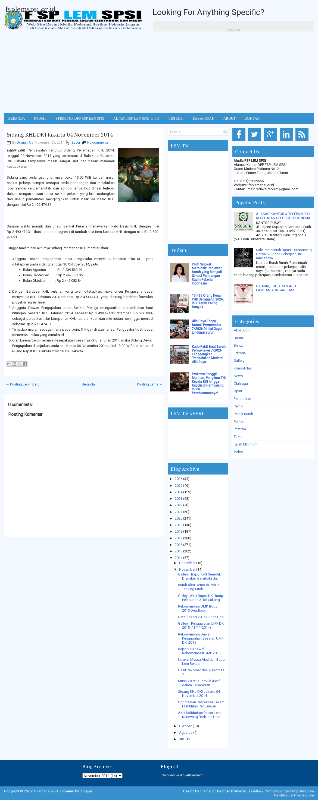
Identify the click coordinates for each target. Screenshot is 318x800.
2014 (178, 558)
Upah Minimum (245, 444)
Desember (187, 563)
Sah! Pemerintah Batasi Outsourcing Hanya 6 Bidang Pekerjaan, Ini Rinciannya (284, 254)
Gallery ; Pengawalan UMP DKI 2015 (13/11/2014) (201, 625)
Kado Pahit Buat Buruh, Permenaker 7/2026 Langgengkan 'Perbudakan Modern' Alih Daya (209, 354)
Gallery (239, 361)
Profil (40, 118)
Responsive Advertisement (182, 775)
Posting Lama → (150, 384)
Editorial (240, 353)
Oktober (185, 726)
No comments (98, 142)
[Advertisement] (159, 72)
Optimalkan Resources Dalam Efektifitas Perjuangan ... (201, 704)
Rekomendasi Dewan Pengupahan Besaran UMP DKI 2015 (200, 638)
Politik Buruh (243, 414)
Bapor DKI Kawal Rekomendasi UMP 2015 (199, 651)
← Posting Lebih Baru (22, 384)
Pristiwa (240, 429)
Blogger (86, 791)
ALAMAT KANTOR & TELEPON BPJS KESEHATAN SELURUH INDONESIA (283, 216)
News (238, 376)
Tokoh (239, 437)
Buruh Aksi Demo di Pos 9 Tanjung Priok (198, 587)
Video (238, 452)
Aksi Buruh (242, 330)
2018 (178, 531)
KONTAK (252, 118)
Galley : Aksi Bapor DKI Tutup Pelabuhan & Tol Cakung (200, 598)
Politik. (239, 421)
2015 (178, 551)
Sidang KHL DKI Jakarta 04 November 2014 (60, 134)
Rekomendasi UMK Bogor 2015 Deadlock (198, 608)
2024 (178, 492)
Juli (182, 739)
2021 (178, 512)
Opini (238, 391)
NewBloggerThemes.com (294, 795)
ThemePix (207, 791)
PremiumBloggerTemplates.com (289, 791)
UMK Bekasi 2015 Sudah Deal (201, 617)
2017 (178, 538)
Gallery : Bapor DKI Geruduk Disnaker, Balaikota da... (199, 576)
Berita (238, 345)
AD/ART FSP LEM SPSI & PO (136, 118)
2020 (178, 518)
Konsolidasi (243, 368)
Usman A (24, 142)
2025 (178, 485)
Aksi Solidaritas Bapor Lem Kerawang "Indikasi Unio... (200, 715)
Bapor (75, 142)
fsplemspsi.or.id (30, 9)
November (187, 569)
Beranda (88, 384)
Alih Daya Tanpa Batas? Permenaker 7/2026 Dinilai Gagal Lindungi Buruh (207, 326)
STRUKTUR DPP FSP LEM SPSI (79, 118)
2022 (178, 505)
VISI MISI (176, 118)
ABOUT (229, 118)
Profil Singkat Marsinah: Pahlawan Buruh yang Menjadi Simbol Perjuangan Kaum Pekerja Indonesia (207, 274)
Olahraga (241, 383)
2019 (178, 525)
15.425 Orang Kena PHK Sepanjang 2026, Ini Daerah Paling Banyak (208, 301)
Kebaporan (203, 118)
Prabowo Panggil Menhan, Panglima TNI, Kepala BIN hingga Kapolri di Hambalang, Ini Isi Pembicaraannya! (209, 383)
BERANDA (16, 118)
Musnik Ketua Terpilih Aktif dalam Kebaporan (199, 683)
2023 (178, 499)
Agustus (185, 733)
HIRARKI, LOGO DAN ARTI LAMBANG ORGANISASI (276, 288)
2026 (178, 479)
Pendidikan (242, 399)
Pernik (238, 406)
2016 (178, 545)
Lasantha (254, 791)
